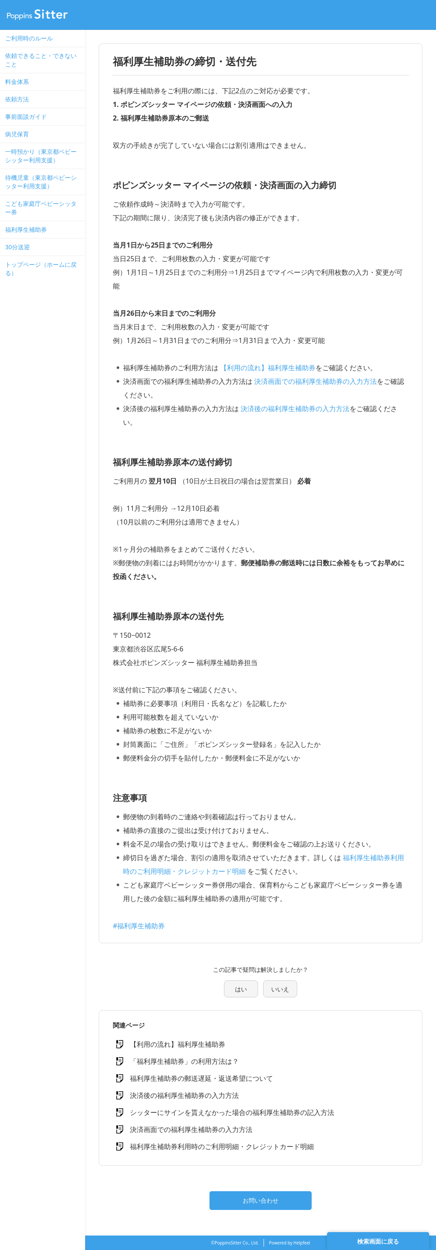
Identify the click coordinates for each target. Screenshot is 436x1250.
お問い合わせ (260, 1200)
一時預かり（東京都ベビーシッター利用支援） (41, 155)
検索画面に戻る (378, 1241)
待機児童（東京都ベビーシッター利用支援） (41, 181)
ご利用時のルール (29, 38)
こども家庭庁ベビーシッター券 (41, 207)
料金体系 (17, 82)
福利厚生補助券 (26, 229)
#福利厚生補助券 (139, 925)
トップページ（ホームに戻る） (41, 268)
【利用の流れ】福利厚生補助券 (268, 367)
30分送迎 (17, 247)
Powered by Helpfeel (289, 1243)
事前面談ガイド (26, 116)
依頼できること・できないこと (41, 60)
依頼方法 (17, 99)
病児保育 (17, 134)
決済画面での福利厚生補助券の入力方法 (315, 381)
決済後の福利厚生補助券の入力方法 (295, 408)
